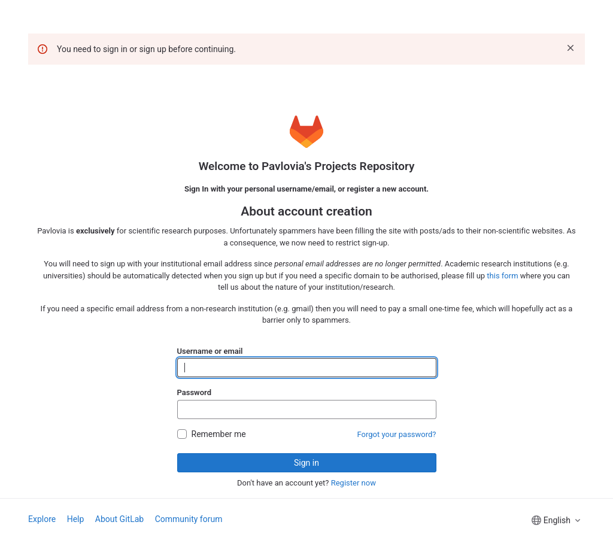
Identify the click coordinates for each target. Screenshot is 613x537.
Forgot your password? (396, 434)
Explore (42, 519)
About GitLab (119, 519)
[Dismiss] (570, 48)
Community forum (189, 519)
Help (75, 519)
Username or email (210, 351)
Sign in (306, 463)
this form (502, 275)
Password (194, 392)
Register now (353, 482)
